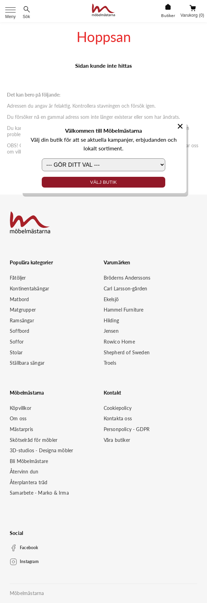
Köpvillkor (20, 408)
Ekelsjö (111, 299)
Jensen (111, 331)
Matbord (19, 299)
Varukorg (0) (192, 15)
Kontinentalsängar (29, 288)
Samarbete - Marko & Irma (39, 493)
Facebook (29, 547)
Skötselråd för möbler (33, 440)
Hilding (111, 320)
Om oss (18, 418)
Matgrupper (23, 310)
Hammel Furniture (124, 310)
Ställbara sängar (27, 363)
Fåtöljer (18, 278)
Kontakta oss (118, 418)
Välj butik (103, 182)
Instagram (29, 561)
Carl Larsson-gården (126, 288)
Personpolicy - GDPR (127, 429)
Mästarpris (21, 429)
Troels (110, 363)
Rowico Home (119, 342)
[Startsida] (103, 10)
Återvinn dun (24, 471)
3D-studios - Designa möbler (41, 450)
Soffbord (20, 331)
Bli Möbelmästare (29, 461)
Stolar (16, 352)
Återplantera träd (28, 482)
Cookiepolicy (118, 408)
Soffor (17, 342)
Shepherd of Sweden (127, 352)
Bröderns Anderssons (127, 278)
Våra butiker (117, 440)
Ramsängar (22, 320)
